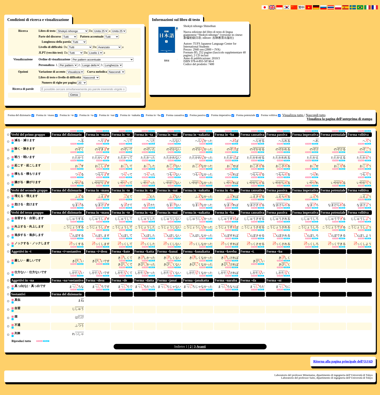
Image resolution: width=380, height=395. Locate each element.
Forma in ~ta (88, 115)
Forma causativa (177, 115)
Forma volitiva (271, 115)
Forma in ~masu (47, 115)
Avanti (201, 351)
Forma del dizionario (21, 115)
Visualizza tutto (293, 115)
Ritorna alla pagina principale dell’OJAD (343, 366)
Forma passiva (199, 115)
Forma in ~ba (155, 115)
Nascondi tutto (316, 115)
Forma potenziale (247, 115)
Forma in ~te (68, 115)
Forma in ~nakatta (132, 115)
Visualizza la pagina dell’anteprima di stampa (339, 119)
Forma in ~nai (108, 115)
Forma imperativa (222, 115)
